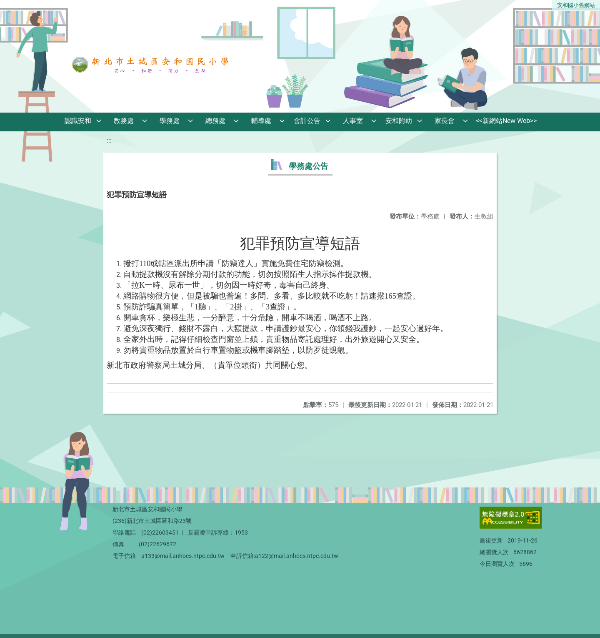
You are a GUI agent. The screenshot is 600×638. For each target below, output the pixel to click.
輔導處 (261, 121)
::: (109, 140)
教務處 (124, 121)
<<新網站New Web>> (506, 121)
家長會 (445, 121)
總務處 (215, 121)
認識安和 (78, 121)
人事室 (353, 121)
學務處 (170, 121)
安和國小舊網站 (576, 5)
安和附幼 (398, 121)
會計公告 (307, 121)
